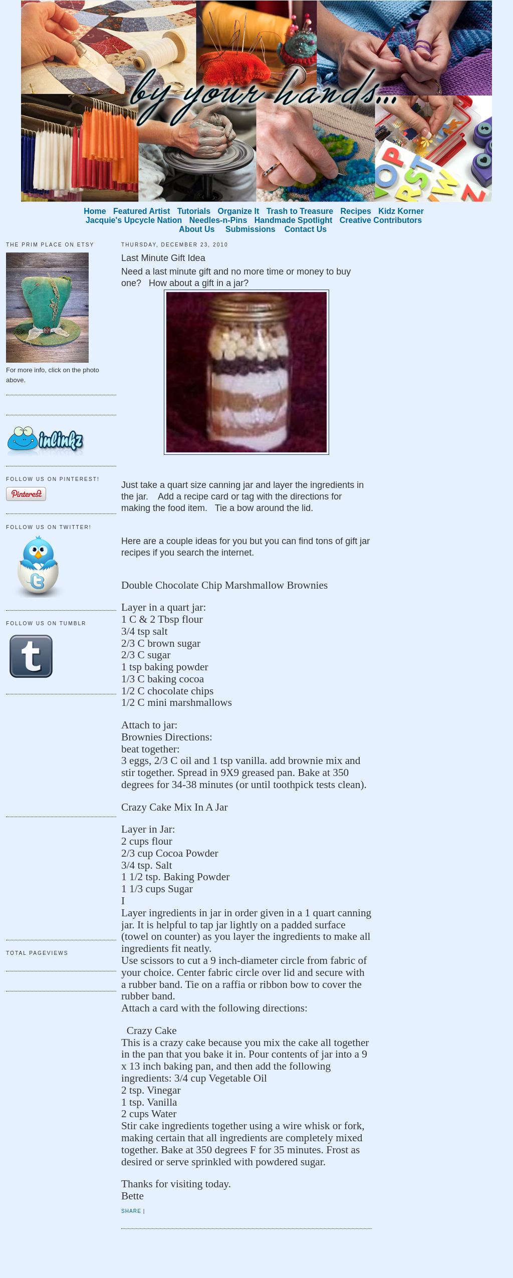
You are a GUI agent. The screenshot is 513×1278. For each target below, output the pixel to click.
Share (131, 1211)
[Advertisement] (56, 754)
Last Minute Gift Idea (163, 258)
